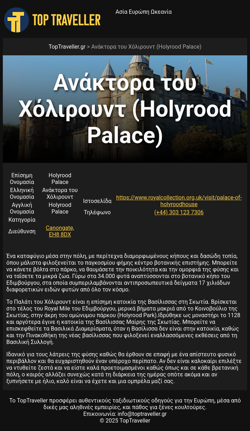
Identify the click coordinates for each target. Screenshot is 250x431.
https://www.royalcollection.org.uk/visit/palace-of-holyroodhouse (179, 201)
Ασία (121, 11)
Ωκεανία (161, 11)
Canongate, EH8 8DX (60, 231)
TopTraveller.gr (67, 46)
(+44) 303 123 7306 (179, 212)
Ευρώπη (139, 11)
